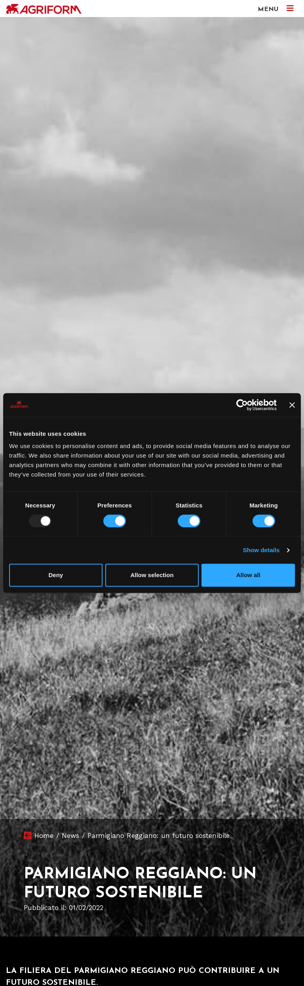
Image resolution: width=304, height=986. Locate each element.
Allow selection (151, 575)
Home (43, 836)
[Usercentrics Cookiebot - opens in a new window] (242, 405)
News (70, 836)
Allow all (248, 575)
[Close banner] (292, 405)
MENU (276, 8)
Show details (261, 550)
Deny (55, 575)
